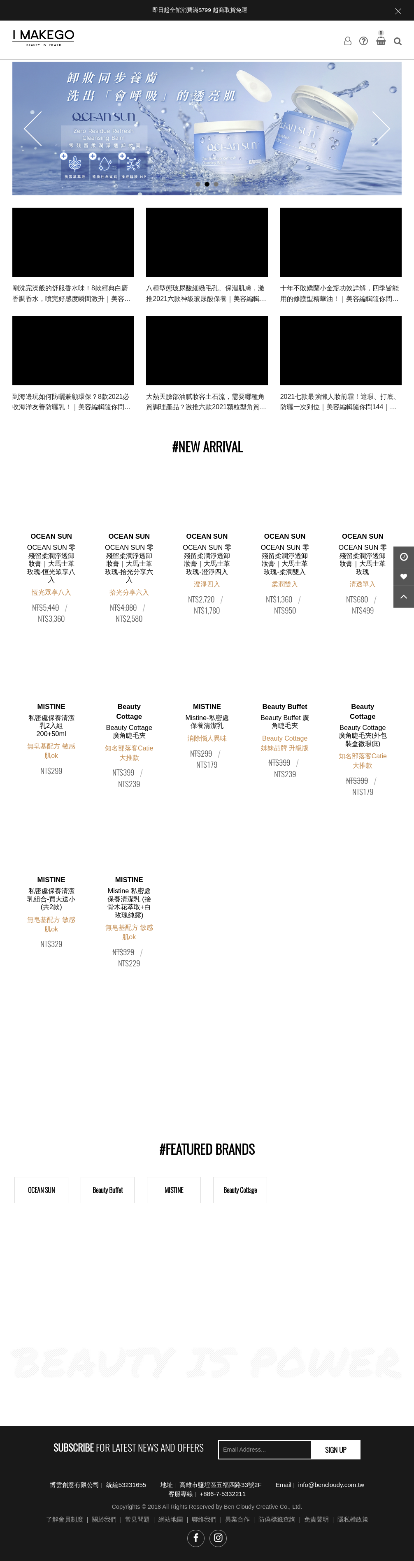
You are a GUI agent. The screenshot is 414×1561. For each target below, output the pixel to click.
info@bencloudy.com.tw (331, 1484)
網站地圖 (170, 1519)
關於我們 (104, 1519)
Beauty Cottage (240, 1190)
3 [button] (216, 184)
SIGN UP (336, 1449)
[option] (207, 128)
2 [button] (207, 184)
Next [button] (373, 128)
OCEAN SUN (41, 1190)
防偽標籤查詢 (276, 1519)
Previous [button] (41, 128)
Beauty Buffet (108, 1190)
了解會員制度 (64, 1519)
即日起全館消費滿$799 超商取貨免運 (199, 10)
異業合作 (237, 1519)
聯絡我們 (204, 1519)
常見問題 (137, 1519)
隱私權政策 (352, 1519)
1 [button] (197, 184)
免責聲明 (316, 1519)
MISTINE (174, 1190)
